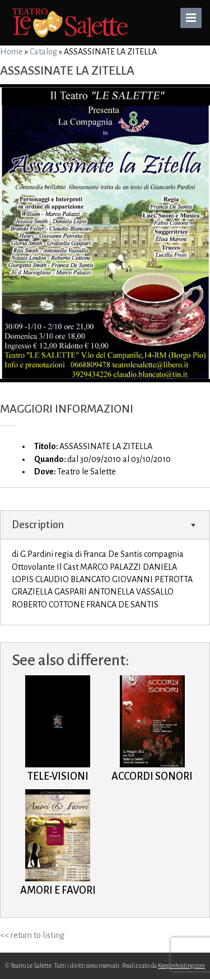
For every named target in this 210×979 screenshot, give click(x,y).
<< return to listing (32, 935)
